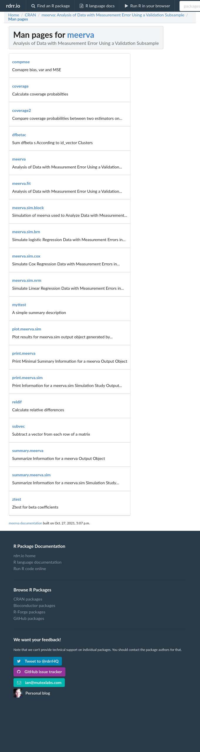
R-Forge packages (29, 611)
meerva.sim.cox (26, 255)
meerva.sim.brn (26, 231)
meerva (80, 35)
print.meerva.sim (27, 377)
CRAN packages (27, 599)
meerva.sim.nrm (26, 280)
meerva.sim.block (28, 207)
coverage (20, 85)
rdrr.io (13, 5)
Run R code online (29, 568)
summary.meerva (27, 450)
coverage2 (21, 110)
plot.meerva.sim (26, 328)
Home (13, 15)
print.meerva (23, 353)
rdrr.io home (24, 555)
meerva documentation (25, 523)
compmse (21, 61)
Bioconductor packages (34, 605)
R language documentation (37, 562)
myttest (19, 304)
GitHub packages (28, 618)
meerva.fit (21, 183)
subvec (18, 426)
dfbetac (19, 134)
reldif (17, 401)
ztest (16, 499)
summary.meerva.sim (31, 474)
